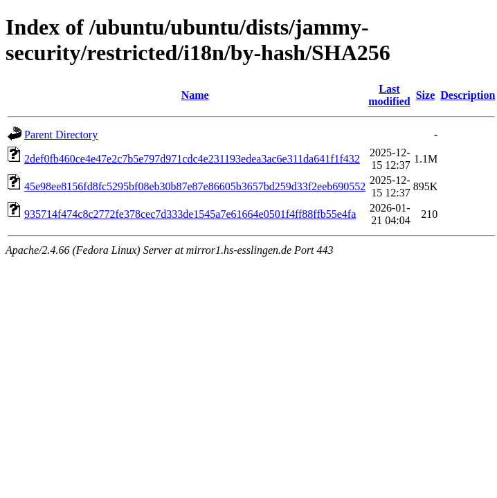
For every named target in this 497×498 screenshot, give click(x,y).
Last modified (389, 95)
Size (425, 95)
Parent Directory (61, 134)
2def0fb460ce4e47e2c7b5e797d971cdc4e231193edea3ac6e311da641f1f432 (192, 159)
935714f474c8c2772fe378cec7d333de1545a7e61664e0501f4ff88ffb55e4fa (190, 214)
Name (195, 95)
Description (467, 95)
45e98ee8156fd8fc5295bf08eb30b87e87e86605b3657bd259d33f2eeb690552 (194, 186)
